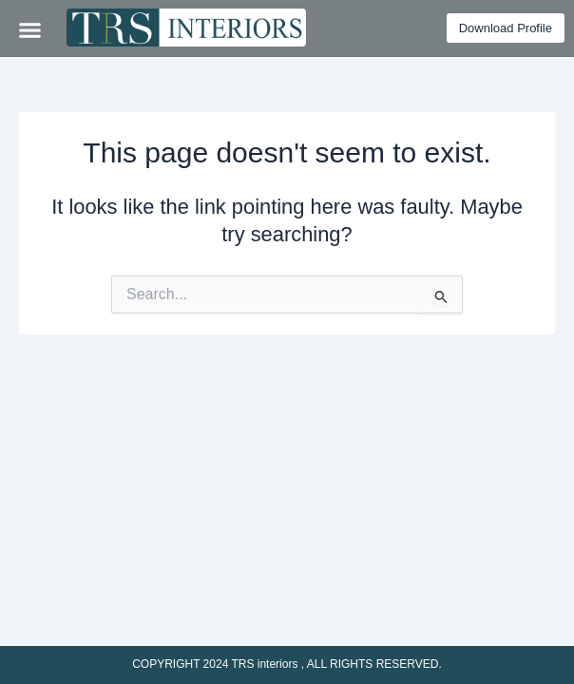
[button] (30, 29)
